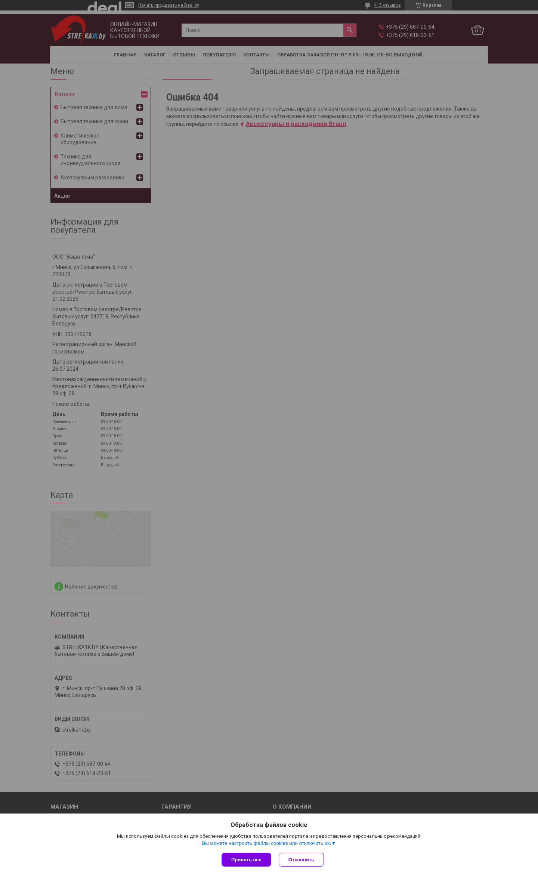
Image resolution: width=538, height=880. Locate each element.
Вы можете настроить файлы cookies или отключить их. (266, 843)
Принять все (246, 859)
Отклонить (301, 859)
